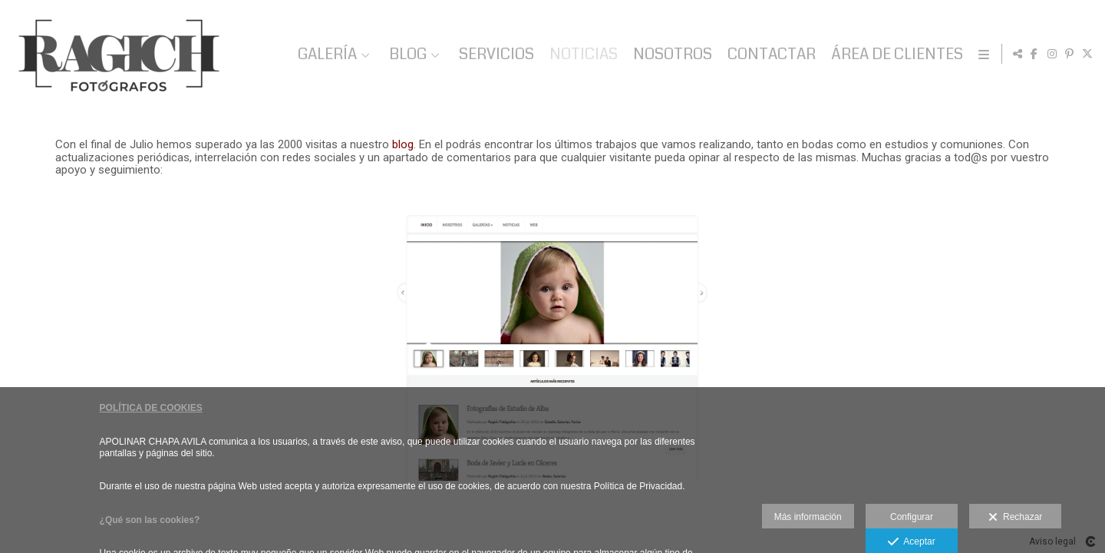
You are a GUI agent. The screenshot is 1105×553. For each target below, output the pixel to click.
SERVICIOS (493, 54)
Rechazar (1015, 518)
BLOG (405, 54)
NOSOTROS (669, 54)
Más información (808, 517)
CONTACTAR (768, 54)
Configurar (911, 517)
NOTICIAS (580, 54)
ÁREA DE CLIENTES (894, 54)
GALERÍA (324, 54)
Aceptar (911, 542)
